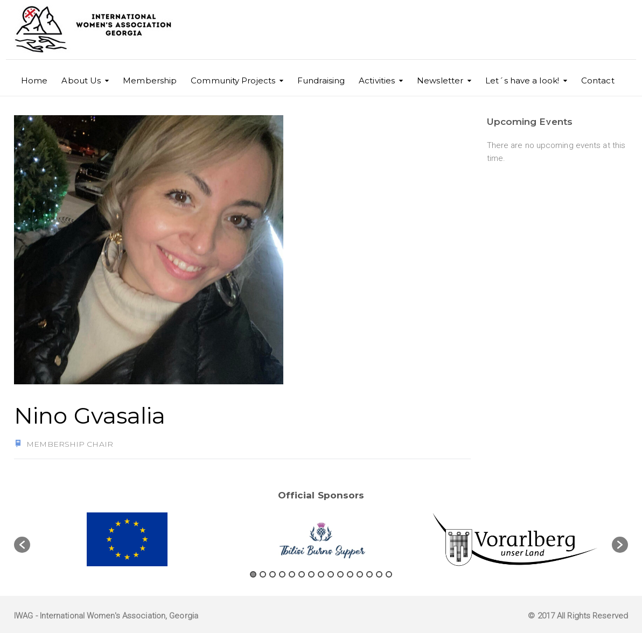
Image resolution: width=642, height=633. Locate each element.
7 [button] (311, 574)
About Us (81, 80)
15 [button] (389, 574)
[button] (22, 545)
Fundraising (321, 80)
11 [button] (350, 574)
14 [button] (379, 574)
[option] (127, 539)
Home (34, 80)
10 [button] (340, 574)
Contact (598, 80)
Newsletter (440, 80)
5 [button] (292, 574)
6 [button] (301, 574)
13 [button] (369, 574)
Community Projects (233, 80)
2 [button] (263, 574)
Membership (150, 80)
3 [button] (272, 574)
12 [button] (360, 574)
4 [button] (282, 574)
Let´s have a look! (522, 80)
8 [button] (321, 574)
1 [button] (253, 574)
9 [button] (330, 574)
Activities (377, 80)
